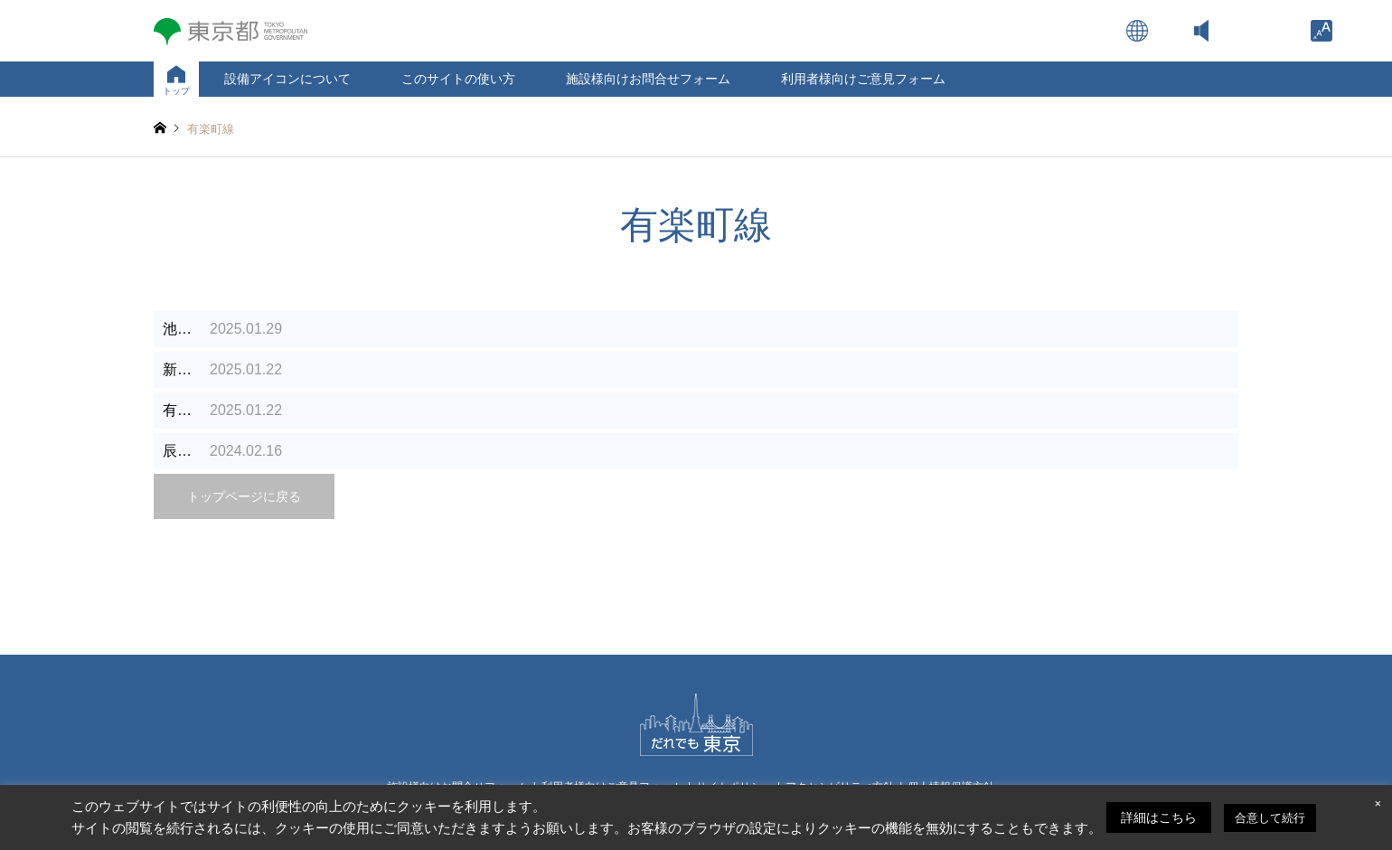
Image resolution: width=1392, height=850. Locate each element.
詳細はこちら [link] (1159, 817)
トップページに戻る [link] (244, 496)
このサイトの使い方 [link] (458, 78)
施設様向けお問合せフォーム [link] (648, 78)
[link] (1321, 31)
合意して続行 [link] (1270, 818)
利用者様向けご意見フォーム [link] (863, 78)
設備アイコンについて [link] (287, 78)
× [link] (1377, 803)
